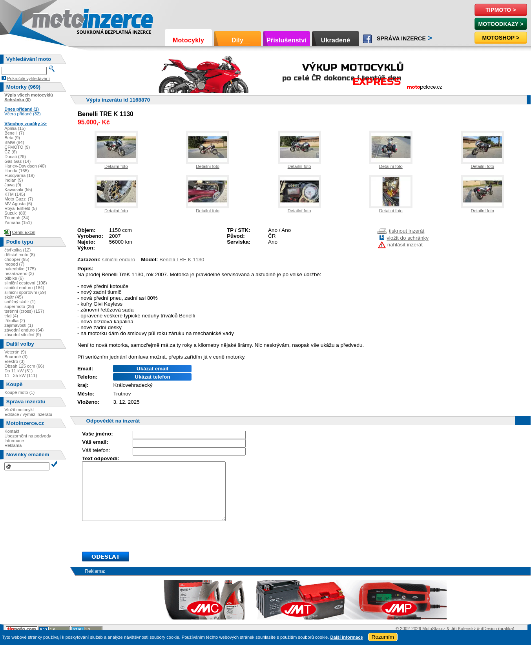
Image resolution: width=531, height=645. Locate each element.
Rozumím (383, 637)
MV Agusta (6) (18, 203)
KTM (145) (14, 194)
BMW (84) (14, 142)
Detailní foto (116, 166)
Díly (237, 40)
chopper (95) (16, 259)
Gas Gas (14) (17, 161)
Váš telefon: (96, 450)
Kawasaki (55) (18, 189)
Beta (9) (12, 137)
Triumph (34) (16, 217)
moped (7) (14, 264)
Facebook (367, 39)
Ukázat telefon (152, 377)
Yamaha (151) (18, 222)
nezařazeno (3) (19, 273)
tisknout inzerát (406, 231)
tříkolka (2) (14, 320)
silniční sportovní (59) (25, 292)
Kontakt (11, 431)
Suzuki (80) (15, 213)
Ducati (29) (15, 156)
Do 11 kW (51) (18, 370)
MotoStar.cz (433, 628)
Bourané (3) (15, 356)
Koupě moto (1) (19, 392)
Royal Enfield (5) (20, 208)
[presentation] (141, 536)
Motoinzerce (49, 19)
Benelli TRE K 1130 (181, 259)
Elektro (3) (14, 361)
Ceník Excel (23, 232)
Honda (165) (16, 170)
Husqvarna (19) (19, 175)
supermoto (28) (19, 306)
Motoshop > (500, 38)
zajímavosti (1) (18, 325)
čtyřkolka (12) (17, 250)
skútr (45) (13, 297)
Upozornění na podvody (27, 436)
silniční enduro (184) (24, 287)
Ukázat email (152, 369)
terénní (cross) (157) (24, 311)
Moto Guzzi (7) (18, 199)
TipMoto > (500, 10)
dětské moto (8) (19, 254)
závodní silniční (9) (22, 334)
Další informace (346, 637)
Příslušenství (286, 40)
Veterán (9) (15, 352)
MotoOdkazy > (500, 24)
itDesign (489, 628)
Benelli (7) (14, 133)
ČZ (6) (10, 151)
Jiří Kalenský (463, 628)
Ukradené (335, 40)
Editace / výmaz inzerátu (28, 414)
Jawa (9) (12, 184)
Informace (14, 440)
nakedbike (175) (20, 268)
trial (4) (11, 315)
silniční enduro (118, 259)
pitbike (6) (14, 278)
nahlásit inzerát (405, 245)
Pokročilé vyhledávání (28, 78)
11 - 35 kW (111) (20, 375)
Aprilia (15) (15, 128)
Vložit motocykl (19, 409)
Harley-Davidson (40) (25, 166)
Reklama (13, 445)
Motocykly (188, 40)
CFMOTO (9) (17, 147)
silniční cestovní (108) (25, 283)
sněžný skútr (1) (20, 301)
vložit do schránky (408, 238)
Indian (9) (13, 180)
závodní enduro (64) (24, 330)
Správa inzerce (401, 38)
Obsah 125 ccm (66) (24, 366)
